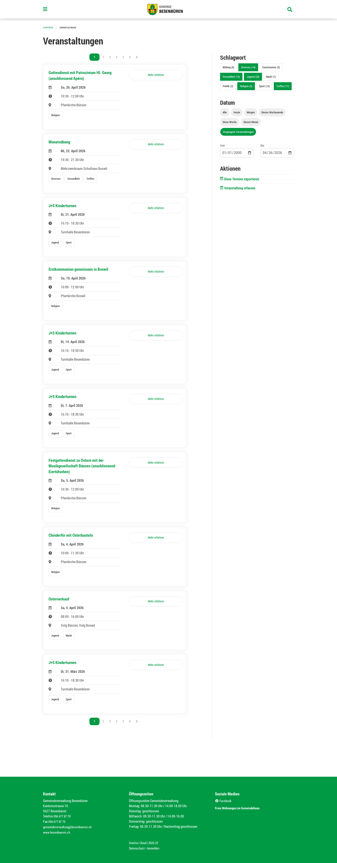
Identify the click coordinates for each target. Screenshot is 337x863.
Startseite (48, 27)
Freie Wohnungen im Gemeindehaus (243, 808)
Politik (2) (228, 86)
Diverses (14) (248, 67)
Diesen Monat (251, 121)
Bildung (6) (228, 67)
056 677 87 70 (63, 817)
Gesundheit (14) (231, 76)
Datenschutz (137, 848)
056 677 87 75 (57, 822)
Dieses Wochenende (272, 112)
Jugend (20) (253, 76)
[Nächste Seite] (137, 57)
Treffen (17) (282, 86)
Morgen (251, 112)
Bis (262, 145)
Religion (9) (246, 86)
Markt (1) (271, 76)
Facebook (224, 802)
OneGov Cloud (138, 843)
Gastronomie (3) (271, 67)
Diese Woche (230, 121)
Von (222, 145)
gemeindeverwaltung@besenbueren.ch (69, 827)
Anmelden (155, 848)
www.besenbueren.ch (57, 833)
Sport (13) (264, 86)
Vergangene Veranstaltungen (238, 131)
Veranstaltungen (70, 27)
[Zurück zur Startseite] (168, 10)
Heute (237, 112)
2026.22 (155, 843)
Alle (225, 112)
